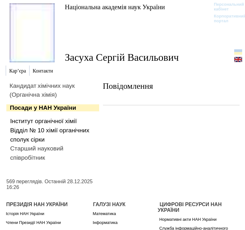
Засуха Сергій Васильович (122, 57)
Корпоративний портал (226, 18)
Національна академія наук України (115, 6)
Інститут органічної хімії (43, 121)
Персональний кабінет (226, 6)
